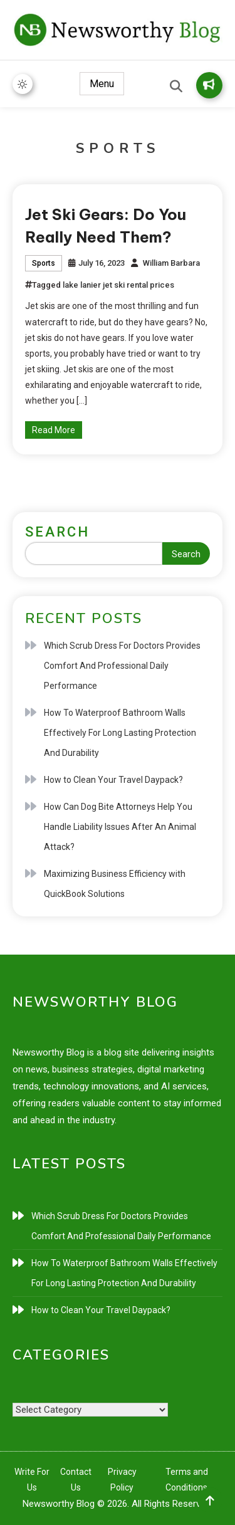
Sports (43, 263)
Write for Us (209, 84)
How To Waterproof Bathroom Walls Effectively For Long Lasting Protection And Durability (120, 733)
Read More (53, 430)
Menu (102, 84)
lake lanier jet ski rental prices (118, 285)
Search (57, 532)
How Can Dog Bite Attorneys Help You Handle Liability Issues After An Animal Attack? (120, 827)
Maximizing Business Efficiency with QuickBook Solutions (114, 884)
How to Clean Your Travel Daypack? (113, 780)
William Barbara (171, 263)
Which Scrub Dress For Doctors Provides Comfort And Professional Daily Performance (122, 666)
